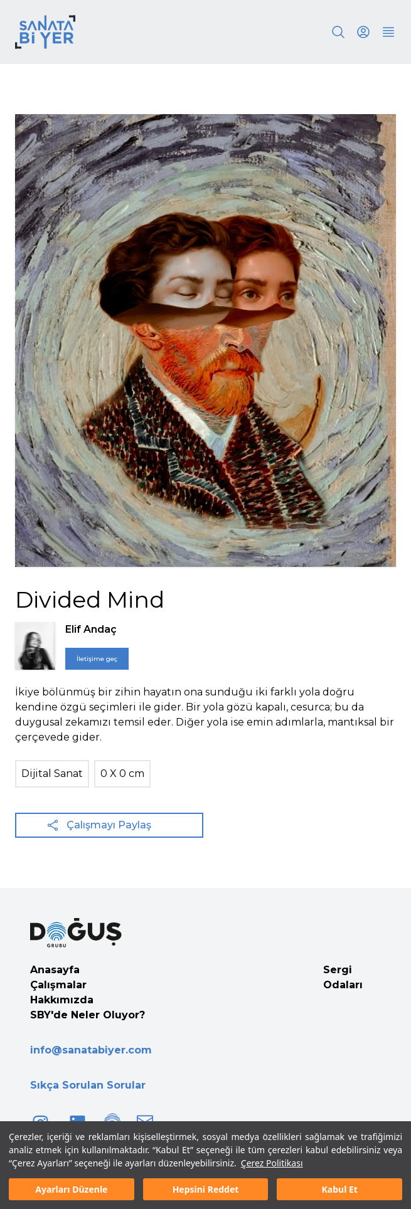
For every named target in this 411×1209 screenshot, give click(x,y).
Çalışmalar (58, 985)
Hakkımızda (61, 1000)
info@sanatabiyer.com (91, 1050)
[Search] (338, 32)
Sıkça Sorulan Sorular (88, 1085)
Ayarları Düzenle (71, 1189)
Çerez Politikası (272, 1163)
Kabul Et (340, 1189)
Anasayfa (55, 970)
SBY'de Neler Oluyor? (87, 1015)
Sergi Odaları (343, 977)
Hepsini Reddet (206, 1189)
